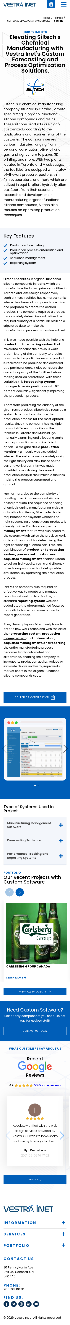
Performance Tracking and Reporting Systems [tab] (27, 856)
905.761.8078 (14, 1289)
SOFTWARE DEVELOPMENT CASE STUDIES (28, 21)
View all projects (35, 991)
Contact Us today (35, 1030)
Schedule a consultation (35, 697)
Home (46, 18)
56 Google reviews (47, 1085)
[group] (37, 941)
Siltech (58, 21)
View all (35, 1179)
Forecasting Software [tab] (24, 840)
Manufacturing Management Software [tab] (29, 825)
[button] (63, 4)
